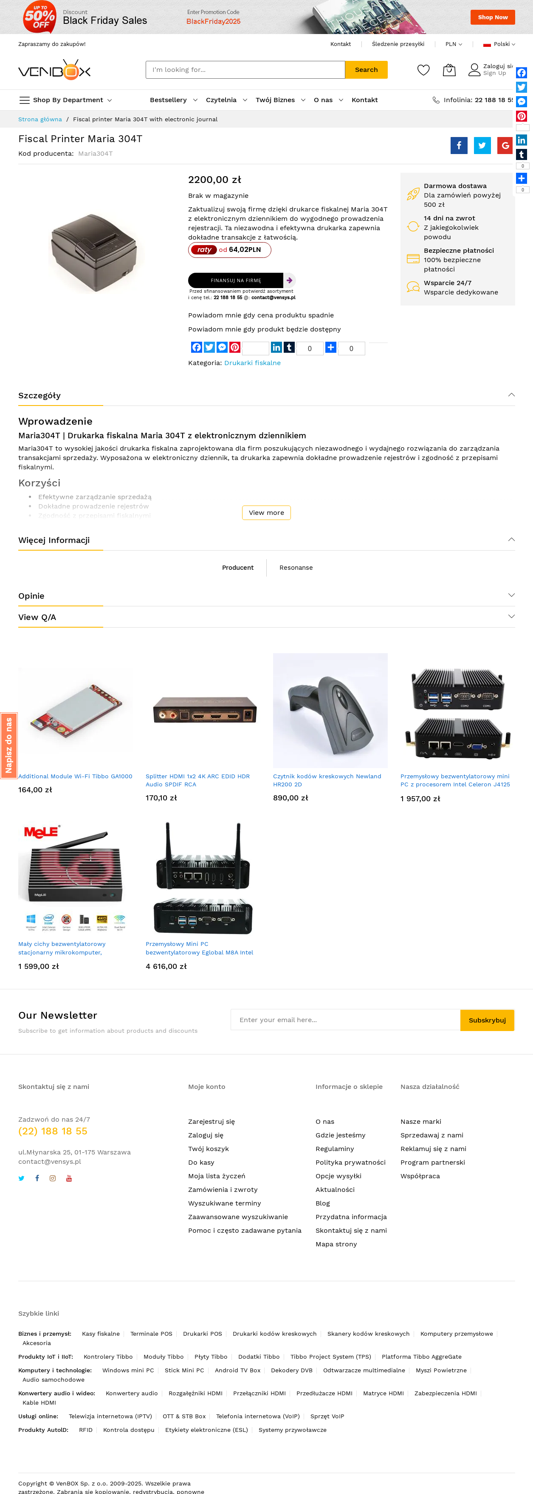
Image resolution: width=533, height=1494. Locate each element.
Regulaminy (335, 1149)
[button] (9, 745)
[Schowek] (423, 70)
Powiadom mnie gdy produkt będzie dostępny (264, 329)
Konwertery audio (132, 1393)
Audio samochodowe (54, 1379)
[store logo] (54, 69)
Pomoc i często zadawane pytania (245, 1230)
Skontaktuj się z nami (351, 1230)
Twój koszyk (208, 1149)
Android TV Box (237, 1370)
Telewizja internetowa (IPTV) (110, 1416)
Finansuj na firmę (236, 280)
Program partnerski (432, 1162)
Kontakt (340, 44)
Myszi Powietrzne (441, 1370)
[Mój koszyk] (449, 70)
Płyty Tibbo (211, 1356)
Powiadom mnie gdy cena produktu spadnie (261, 315)
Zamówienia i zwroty (223, 1189)
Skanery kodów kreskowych (368, 1333)
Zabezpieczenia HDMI (446, 1393)
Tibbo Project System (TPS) (330, 1356)
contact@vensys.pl (273, 297)
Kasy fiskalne (101, 1333)
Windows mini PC (128, 1370)
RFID (86, 1429)
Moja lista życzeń (216, 1176)
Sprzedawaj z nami (431, 1135)
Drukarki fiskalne (252, 363)
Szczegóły (39, 395)
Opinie (31, 596)
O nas (325, 1121)
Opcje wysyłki (338, 1176)
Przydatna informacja (351, 1217)
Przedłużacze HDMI (324, 1393)
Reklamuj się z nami (433, 1149)
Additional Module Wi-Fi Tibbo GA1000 (75, 776)
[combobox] (245, 70)
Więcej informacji (54, 540)
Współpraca (420, 1176)
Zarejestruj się (211, 1121)
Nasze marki (420, 1121)
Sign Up (494, 72)
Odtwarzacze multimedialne (364, 1370)
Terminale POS (151, 1333)
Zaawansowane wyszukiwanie (238, 1217)
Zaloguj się (499, 66)
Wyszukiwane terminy (224, 1203)
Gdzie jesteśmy (341, 1135)
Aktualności (335, 1189)
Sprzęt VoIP (327, 1416)
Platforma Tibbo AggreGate (422, 1356)
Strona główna (40, 119)
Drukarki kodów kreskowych (275, 1333)
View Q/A (37, 617)
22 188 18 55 (228, 297)
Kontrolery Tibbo (108, 1356)
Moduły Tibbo (164, 1356)
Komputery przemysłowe (456, 1333)
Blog (323, 1203)
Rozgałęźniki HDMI (196, 1393)
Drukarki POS (202, 1333)
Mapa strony (336, 1244)
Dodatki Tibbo (259, 1356)
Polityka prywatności (351, 1162)
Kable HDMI (39, 1402)
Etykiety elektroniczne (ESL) (206, 1429)
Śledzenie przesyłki (398, 44)
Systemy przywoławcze (293, 1429)
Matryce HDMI (383, 1393)
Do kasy (201, 1162)
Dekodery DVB (292, 1370)
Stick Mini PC (184, 1370)
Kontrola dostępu (129, 1429)
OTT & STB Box (184, 1416)
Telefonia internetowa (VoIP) (258, 1416)
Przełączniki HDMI (259, 1393)
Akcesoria (37, 1343)
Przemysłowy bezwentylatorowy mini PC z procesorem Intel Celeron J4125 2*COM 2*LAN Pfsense (455, 784)
